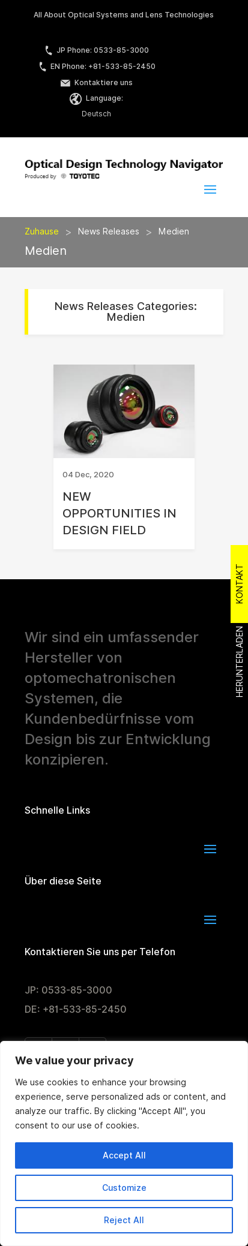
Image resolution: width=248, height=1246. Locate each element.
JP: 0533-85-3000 (68, 990)
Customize (124, 1188)
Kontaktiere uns (97, 82)
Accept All (124, 1155)
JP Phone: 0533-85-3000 (96, 50)
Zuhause (42, 231)
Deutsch (96, 113)
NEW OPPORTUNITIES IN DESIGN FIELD (119, 513)
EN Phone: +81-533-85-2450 (97, 66)
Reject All (124, 1220)
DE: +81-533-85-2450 (76, 1009)
